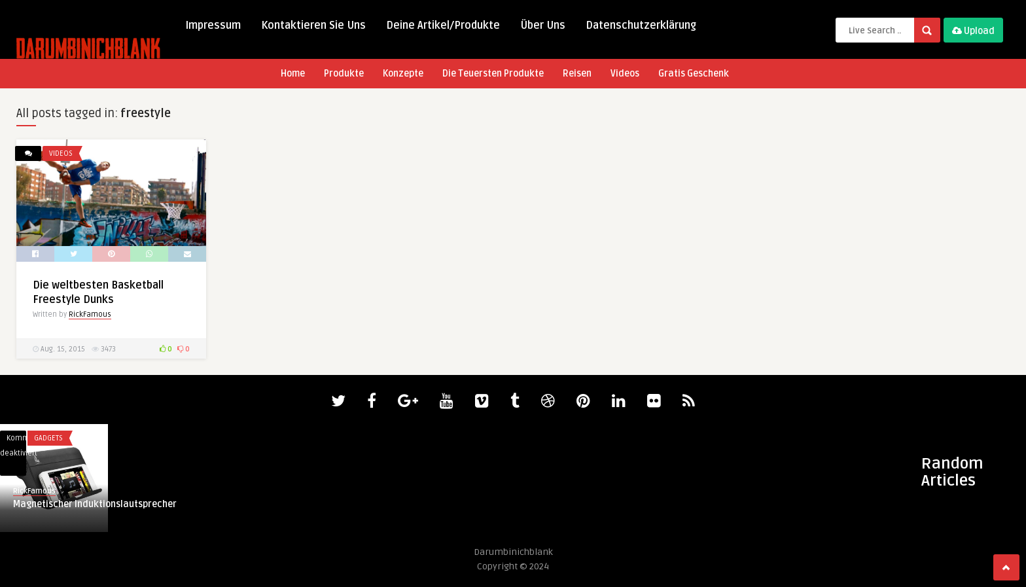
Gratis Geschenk (693, 73)
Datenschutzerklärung (641, 25)
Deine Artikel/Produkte (443, 25)
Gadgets (48, 438)
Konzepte (403, 73)
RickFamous (90, 314)
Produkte (344, 73)
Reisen (577, 73)
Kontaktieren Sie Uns (313, 25)
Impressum (213, 25)
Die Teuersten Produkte (493, 73)
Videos (624, 73)
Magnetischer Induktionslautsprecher (95, 504)
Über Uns (542, 25)
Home (293, 73)
